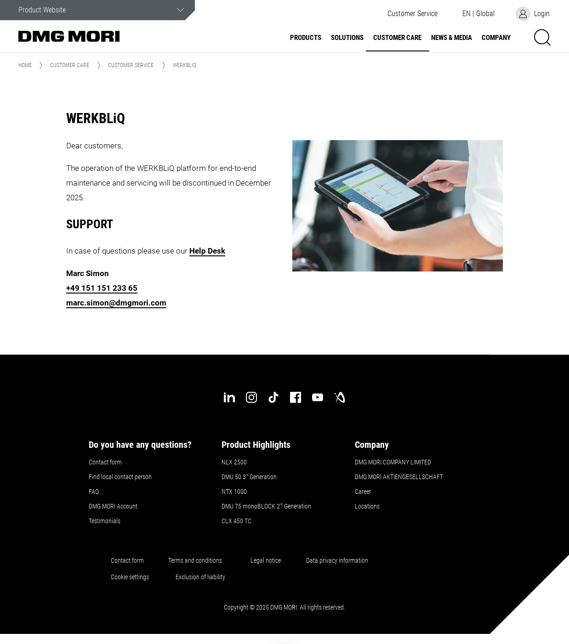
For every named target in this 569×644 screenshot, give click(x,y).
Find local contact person (120, 476)
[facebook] (295, 397)
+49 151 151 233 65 (101, 288)
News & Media (451, 38)
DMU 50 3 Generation (250, 476)
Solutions (347, 38)
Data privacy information (337, 560)
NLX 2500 (234, 462)
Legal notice (265, 560)
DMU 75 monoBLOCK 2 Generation (266, 506)
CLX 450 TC (236, 521)
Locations (367, 506)
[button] (412, 13)
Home (25, 65)
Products (305, 38)
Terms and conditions (195, 560)
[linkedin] (229, 397)
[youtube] (317, 397)
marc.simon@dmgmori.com (116, 302)
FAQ (94, 491)
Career (363, 491)
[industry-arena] (340, 397)
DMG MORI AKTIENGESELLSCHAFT (399, 476)
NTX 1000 (234, 491)
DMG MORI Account (113, 506)
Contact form (105, 462)
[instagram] (251, 397)
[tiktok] (273, 397)
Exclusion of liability (200, 577)
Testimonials (104, 521)
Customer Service (131, 65)
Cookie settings (131, 577)
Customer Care (397, 38)
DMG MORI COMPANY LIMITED (393, 462)
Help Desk (207, 250)
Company (496, 38)
